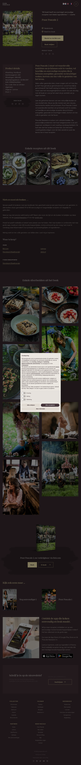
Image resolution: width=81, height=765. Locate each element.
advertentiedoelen (35, 373)
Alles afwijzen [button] (31, 405)
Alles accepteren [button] (50, 405)
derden (57, 367)
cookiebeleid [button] (25, 365)
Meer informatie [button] (40, 408)
